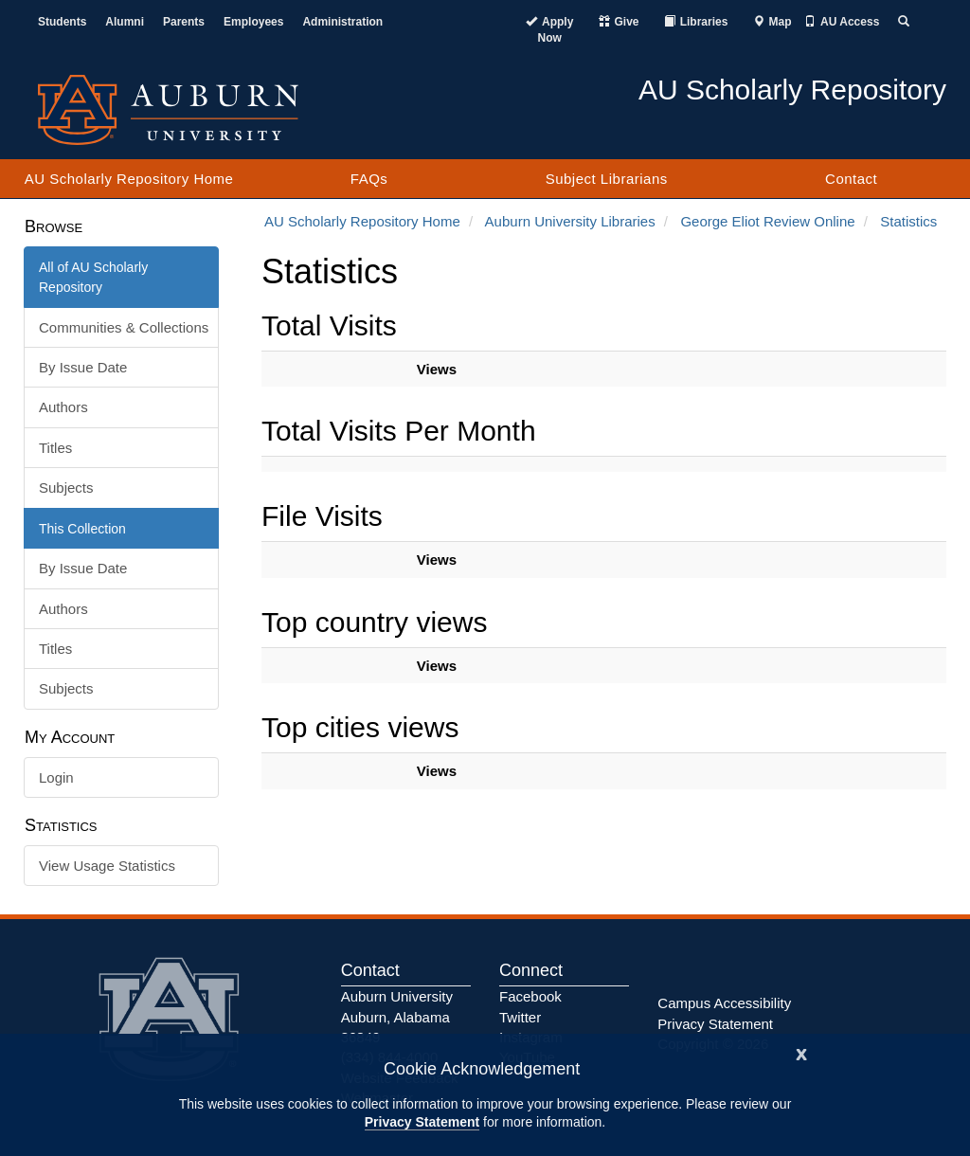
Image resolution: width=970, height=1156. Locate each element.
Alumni (124, 21)
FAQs (369, 179)
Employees (253, 21)
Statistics (908, 221)
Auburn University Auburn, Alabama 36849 (397, 1016)
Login (56, 777)
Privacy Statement (422, 1121)
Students (62, 21)
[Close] (801, 1052)
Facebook (530, 996)
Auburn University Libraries (570, 221)
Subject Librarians (607, 179)
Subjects (66, 487)
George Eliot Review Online (767, 221)
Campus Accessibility (724, 1003)
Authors (63, 407)
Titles (55, 448)
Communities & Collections (123, 327)
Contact (851, 179)
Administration (342, 21)
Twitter (520, 1017)
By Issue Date (83, 367)
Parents (184, 21)
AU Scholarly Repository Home (129, 179)
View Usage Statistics (107, 866)
